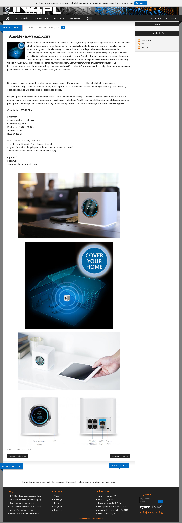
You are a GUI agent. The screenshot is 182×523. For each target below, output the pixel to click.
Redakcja (58, 499)
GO (160, 501)
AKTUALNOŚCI (22, 18)
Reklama (58, 510)
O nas (56, 496)
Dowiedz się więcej (124, 3)
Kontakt (57, 503)
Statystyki (58, 507)
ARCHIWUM (75, 18)
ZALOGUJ (169, 18)
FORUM (58, 18)
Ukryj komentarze (119, 465)
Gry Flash (145, 47)
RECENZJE (40, 18)
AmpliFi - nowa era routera (29, 36)
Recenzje (145, 44)
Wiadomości (146, 40)
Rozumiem (141, 3)
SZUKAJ (155, 18)
